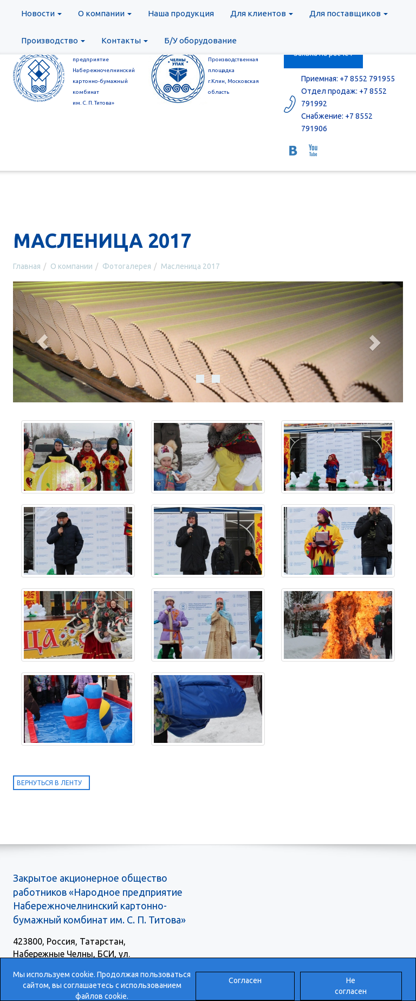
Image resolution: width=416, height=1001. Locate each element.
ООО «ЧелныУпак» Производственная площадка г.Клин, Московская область (234, 70)
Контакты (124, 40)
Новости (41, 13)
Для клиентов (261, 13)
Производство (53, 40)
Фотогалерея (126, 266)
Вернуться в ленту (49, 782)
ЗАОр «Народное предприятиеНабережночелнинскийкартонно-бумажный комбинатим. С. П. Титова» (102, 76)
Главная (27, 266)
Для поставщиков (348, 13)
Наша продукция (181, 13)
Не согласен (351, 986)
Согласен (245, 980)
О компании (105, 13)
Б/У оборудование (200, 40)
